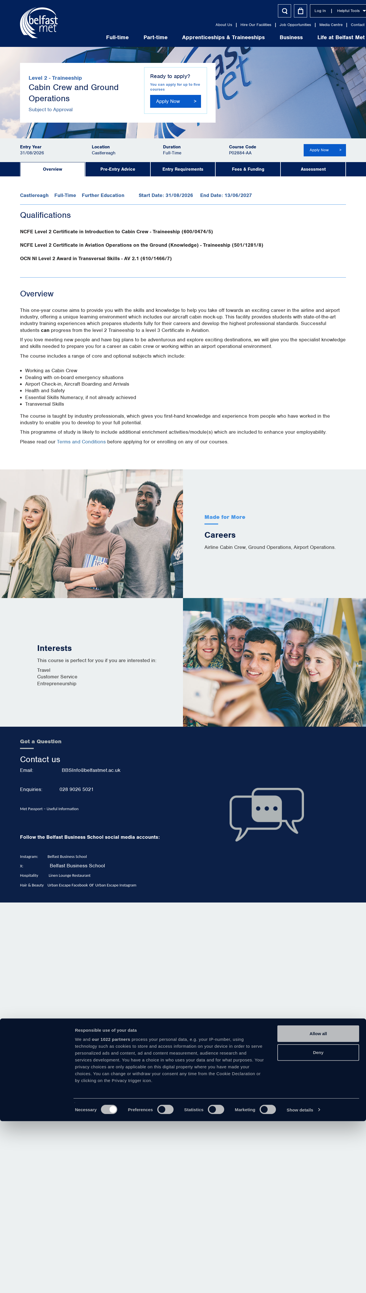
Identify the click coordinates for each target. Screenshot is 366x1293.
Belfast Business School (77, 865)
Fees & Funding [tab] (248, 169)
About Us (199, 24)
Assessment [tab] (313, 169)
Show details (300, 1281)
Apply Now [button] (168, 101)
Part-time (131, 37)
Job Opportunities (271, 24)
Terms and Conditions (81, 442)
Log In (295, 11)
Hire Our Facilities (231, 24)
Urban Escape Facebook (67, 885)
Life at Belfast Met (316, 37)
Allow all (318, 1205)
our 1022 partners (111, 1211)
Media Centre (306, 24)
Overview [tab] (52, 169)
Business (266, 37)
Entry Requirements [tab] (182, 169)
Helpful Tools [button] (327, 10)
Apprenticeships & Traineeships (199, 37)
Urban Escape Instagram (115, 885)
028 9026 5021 (76, 789)
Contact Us (336, 24)
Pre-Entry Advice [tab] (117, 169)
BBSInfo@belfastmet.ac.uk (91, 770)
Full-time (92, 37)
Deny (318, 1224)
